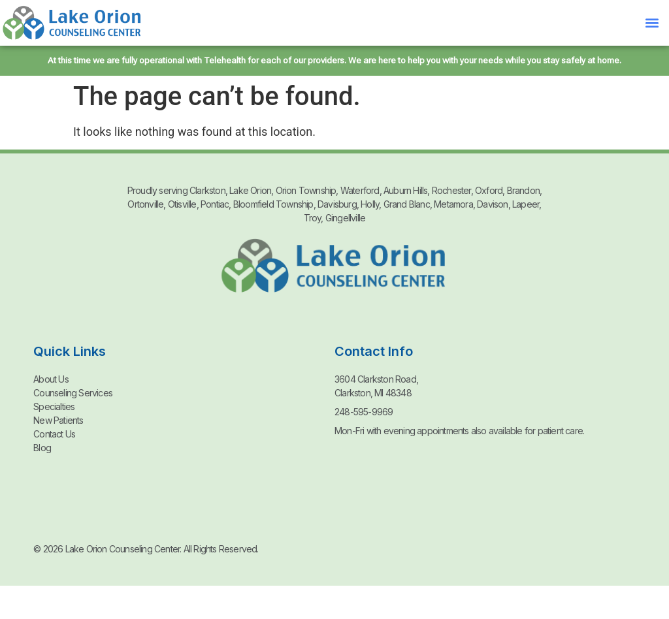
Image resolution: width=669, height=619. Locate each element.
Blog (42, 447)
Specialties (53, 406)
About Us (51, 379)
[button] (651, 23)
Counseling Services (72, 392)
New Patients (58, 420)
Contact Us (54, 433)
